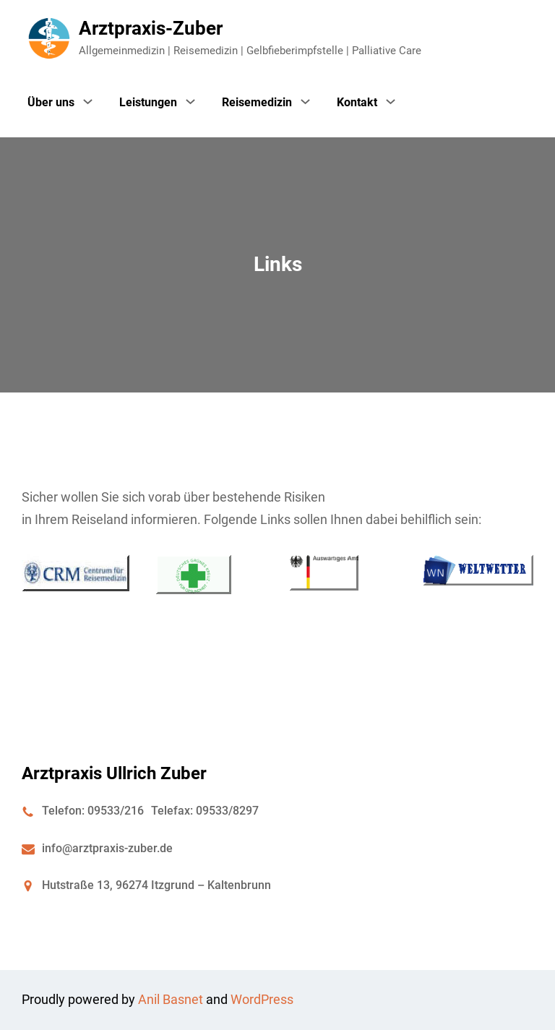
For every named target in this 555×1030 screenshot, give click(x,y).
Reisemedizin (257, 102)
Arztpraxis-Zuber (151, 28)
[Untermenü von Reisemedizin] (305, 101)
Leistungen (148, 102)
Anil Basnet (170, 999)
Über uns (50, 102)
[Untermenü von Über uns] (87, 101)
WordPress (262, 999)
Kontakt (357, 102)
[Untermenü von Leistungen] (190, 101)
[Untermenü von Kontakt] (390, 101)
